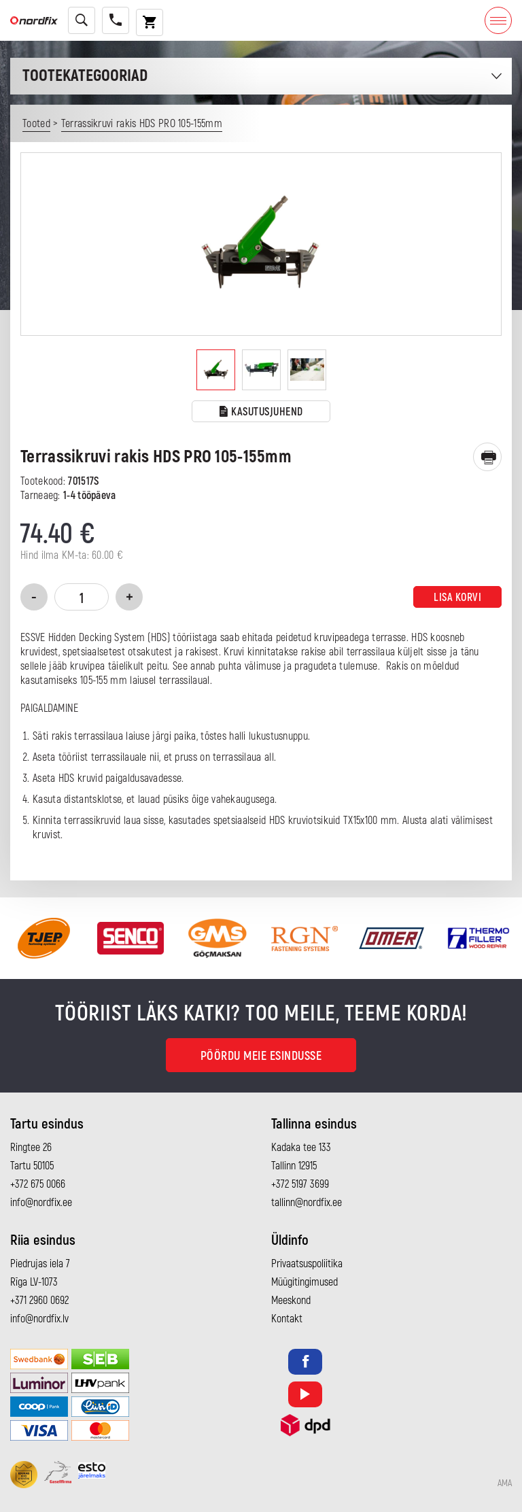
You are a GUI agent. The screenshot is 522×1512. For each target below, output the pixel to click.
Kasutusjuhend (261, 412)
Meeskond (291, 1300)
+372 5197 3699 (300, 1184)
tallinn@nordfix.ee (306, 1202)
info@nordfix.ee (41, 1202)
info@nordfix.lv (39, 1319)
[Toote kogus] (81, 597)
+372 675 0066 (37, 1184)
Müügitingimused (304, 1282)
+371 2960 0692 (39, 1300)
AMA (505, 1483)
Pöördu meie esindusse (261, 1056)
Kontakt (286, 1319)
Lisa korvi (457, 597)
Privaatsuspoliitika (307, 1264)
